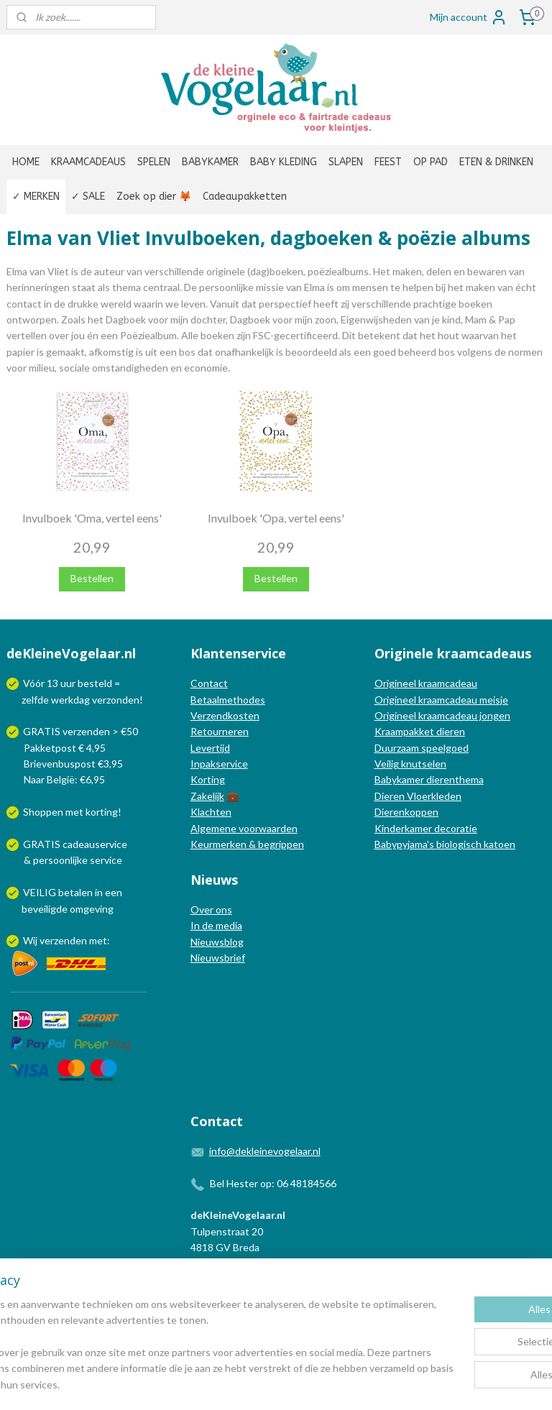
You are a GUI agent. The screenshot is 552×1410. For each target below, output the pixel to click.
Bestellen (92, 578)
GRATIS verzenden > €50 (80, 731)
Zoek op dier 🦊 (153, 196)
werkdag (70, 700)
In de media (216, 925)
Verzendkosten (224, 715)
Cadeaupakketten (245, 196)
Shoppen (43, 812)
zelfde (35, 700)
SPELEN (153, 162)
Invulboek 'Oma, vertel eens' (92, 518)
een (113, 892)
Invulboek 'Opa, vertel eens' (276, 518)
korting (102, 812)
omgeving (92, 909)
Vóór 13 (41, 683)
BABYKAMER (210, 162)
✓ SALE (88, 196)
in (99, 892)
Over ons (211, 909)
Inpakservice (219, 763)
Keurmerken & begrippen (247, 844)
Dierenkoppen (406, 812)
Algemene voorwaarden (244, 828)
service (105, 860)
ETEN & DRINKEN (496, 162)
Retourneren (219, 731)
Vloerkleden (433, 796)
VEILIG (40, 892)
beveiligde (45, 909)
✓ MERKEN (36, 196)
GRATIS (43, 844)
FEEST (388, 162)
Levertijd (210, 748)
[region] (181, 1337)
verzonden (115, 700)
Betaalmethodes (227, 700)
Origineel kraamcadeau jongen (442, 715)
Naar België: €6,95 (64, 779)
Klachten (210, 812)
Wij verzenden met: (66, 940)
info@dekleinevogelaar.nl (265, 1151)
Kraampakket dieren (419, 731)
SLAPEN (345, 162)
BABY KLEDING (283, 162)
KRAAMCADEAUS (88, 162)
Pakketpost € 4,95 (57, 748)
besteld (95, 683)
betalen (75, 892)
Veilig (387, 763)
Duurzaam (397, 748)
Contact (209, 683)
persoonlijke (60, 860)
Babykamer (399, 779)
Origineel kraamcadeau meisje (441, 700)
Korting (207, 779)
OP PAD (430, 162)
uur (67, 683)
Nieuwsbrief (217, 957)
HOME (26, 162)
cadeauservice (95, 844)
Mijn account (468, 17)
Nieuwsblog (217, 942)
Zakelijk (207, 796)
